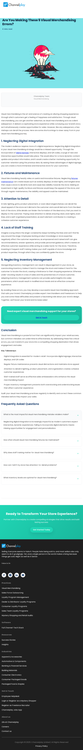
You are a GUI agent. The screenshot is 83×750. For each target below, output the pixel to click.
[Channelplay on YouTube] (23, 575)
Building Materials (9, 670)
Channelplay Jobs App (12, 710)
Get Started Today (41, 530)
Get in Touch (41, 317)
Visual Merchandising (11, 588)
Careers (5, 726)
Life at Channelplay (10, 722)
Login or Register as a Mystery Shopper (19, 700)
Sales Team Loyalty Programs (15, 611)
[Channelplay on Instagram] (10, 575)
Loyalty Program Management (15, 597)
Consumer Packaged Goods (14, 679)
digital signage (22, 152)
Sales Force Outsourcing (12, 592)
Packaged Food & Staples (13, 684)
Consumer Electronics (11, 675)
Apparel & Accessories (12, 656)
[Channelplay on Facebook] (4, 575)
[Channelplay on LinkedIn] (16, 575)
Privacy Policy (41, 746)
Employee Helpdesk (10, 696)
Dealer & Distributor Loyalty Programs (19, 601)
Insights (5, 644)
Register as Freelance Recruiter (16, 705)
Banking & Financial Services (14, 666)
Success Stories (8, 640)
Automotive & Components (14, 661)
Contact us (7, 731)
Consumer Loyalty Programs (14, 606)
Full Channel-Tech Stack (13, 627)
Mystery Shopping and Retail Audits (17, 615)
